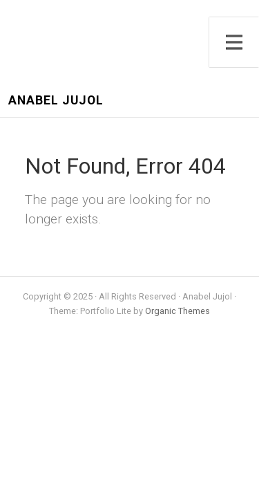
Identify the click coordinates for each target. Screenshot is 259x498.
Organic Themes (177, 311)
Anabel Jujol (56, 100)
